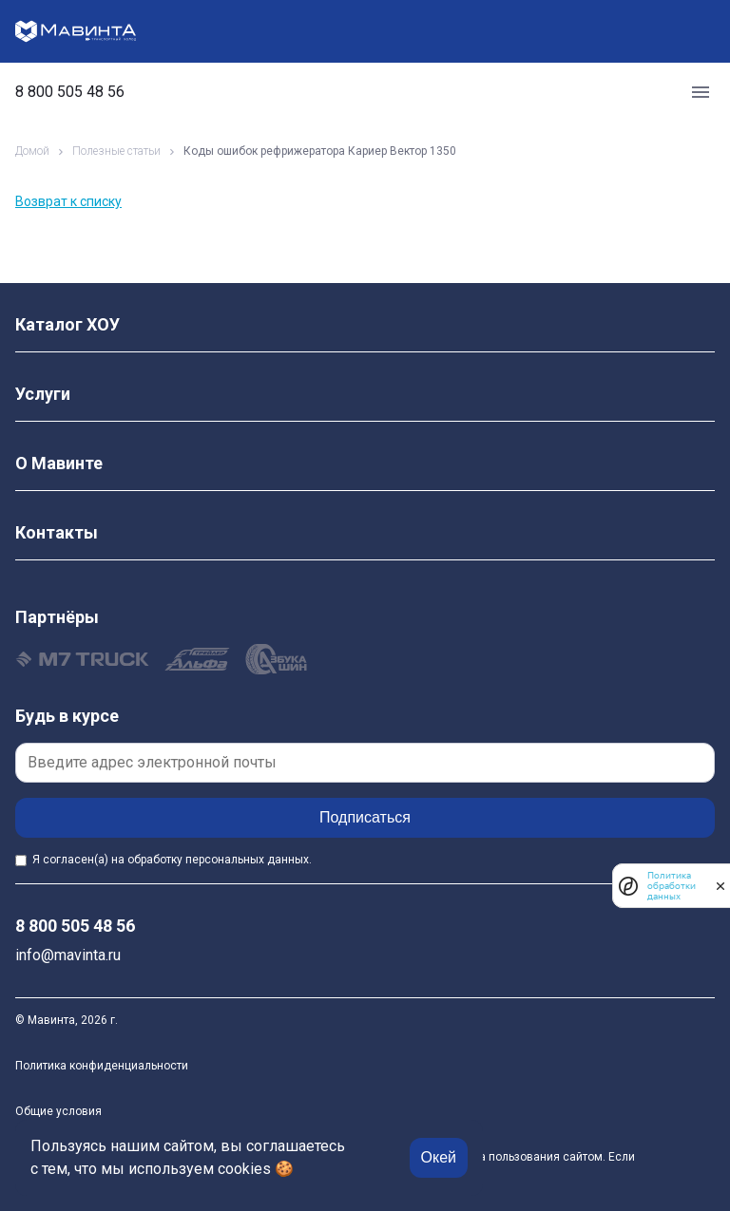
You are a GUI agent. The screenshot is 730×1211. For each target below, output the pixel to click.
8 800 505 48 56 (70, 92)
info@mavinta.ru (68, 955)
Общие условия (58, 1111)
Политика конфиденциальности (101, 1065)
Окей (438, 1157)
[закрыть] (720, 886)
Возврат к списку (68, 201)
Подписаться (365, 817)
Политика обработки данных (671, 885)
